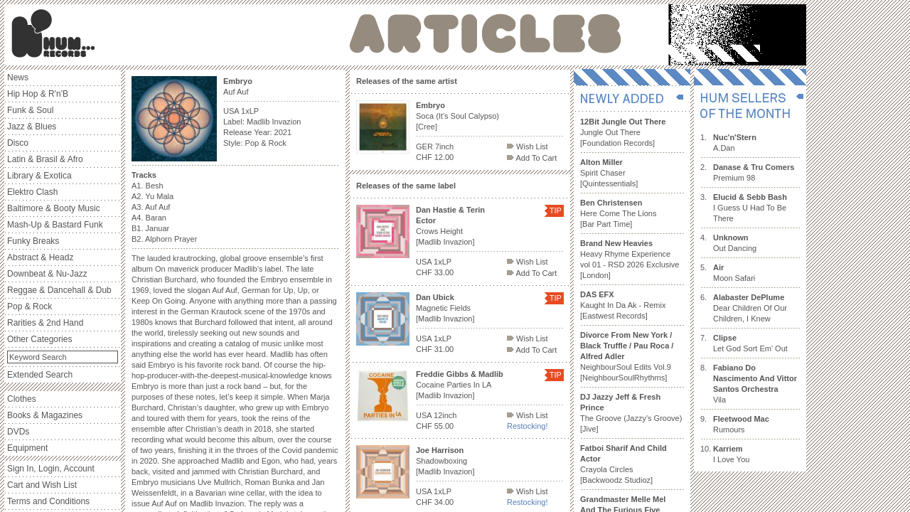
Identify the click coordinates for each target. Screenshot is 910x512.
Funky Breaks (33, 241)
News (17, 77)
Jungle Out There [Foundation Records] (622, 132)
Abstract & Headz (40, 257)
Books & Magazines (44, 415)
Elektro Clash (32, 192)
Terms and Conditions (48, 501)
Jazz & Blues (31, 127)
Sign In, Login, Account (51, 469)
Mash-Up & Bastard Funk (55, 225)
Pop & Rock (29, 306)
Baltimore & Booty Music (53, 208)
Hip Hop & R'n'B (37, 94)
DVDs (18, 432)
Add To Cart (532, 158)
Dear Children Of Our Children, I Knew (750, 308)
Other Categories (39, 339)
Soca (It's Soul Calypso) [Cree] (457, 116)
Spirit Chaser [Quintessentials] (609, 173)
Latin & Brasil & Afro (45, 159)
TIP (556, 210)
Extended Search (40, 375)
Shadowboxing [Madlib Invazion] (445, 461)
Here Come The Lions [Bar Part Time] (618, 213)
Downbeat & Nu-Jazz (47, 274)
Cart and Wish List (42, 485)
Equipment (27, 448)
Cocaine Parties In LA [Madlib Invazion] (459, 385)
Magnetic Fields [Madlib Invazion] (445, 308)
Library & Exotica (39, 176)
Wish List (527, 146)
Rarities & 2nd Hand (45, 323)
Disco (17, 143)
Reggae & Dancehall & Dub (59, 290)
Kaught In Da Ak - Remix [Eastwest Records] (622, 305)
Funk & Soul (30, 110)
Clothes (21, 399)
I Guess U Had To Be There (750, 208)
